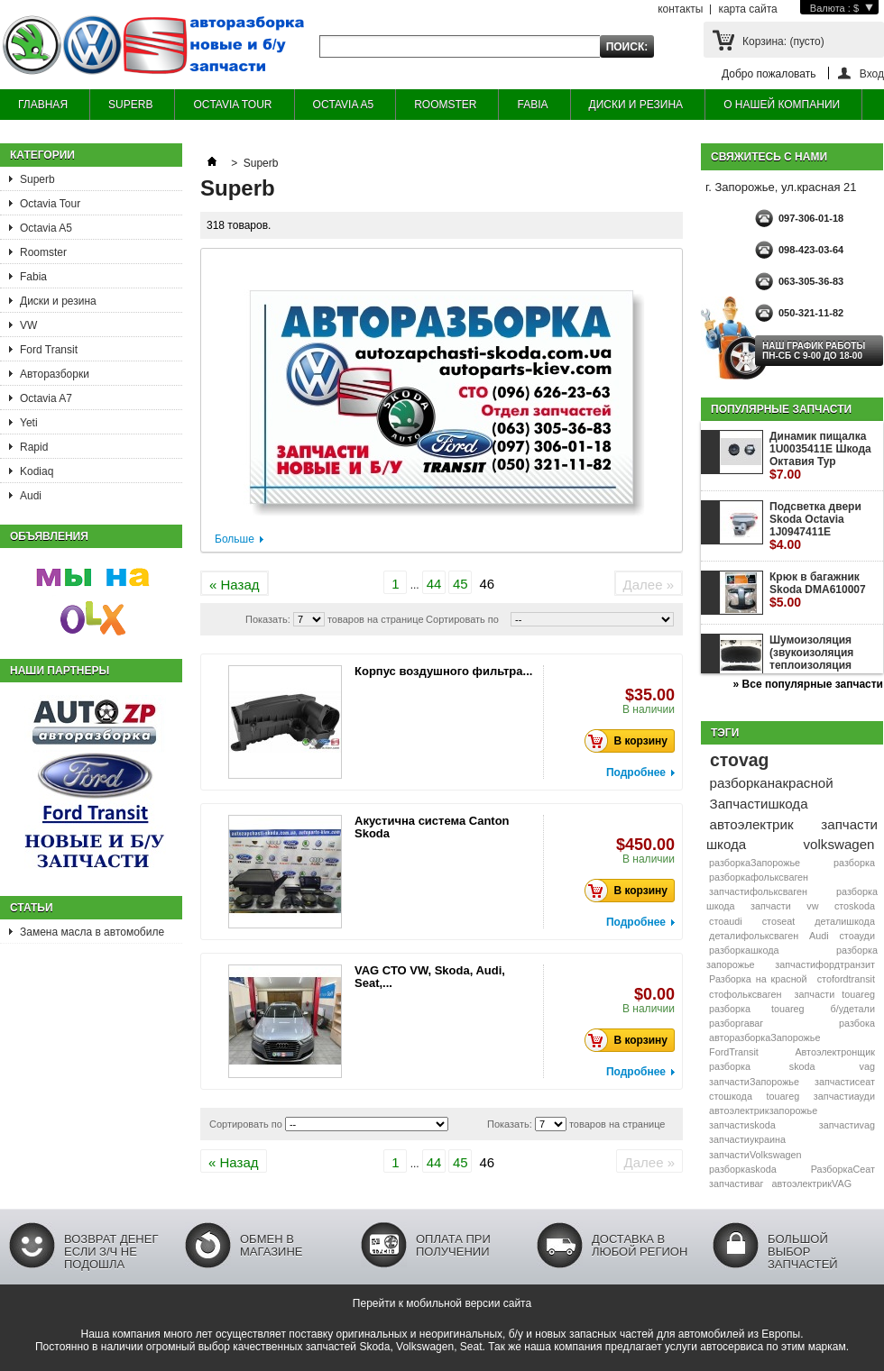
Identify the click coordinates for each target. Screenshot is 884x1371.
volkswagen (839, 844)
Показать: (267, 619)
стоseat (779, 921)
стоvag (739, 760)
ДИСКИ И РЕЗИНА (636, 104)
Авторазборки (54, 374)
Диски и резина (58, 301)
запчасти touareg (835, 994)
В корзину (631, 741)
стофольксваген (745, 994)
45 (460, 583)
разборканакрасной (771, 783)
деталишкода (845, 921)
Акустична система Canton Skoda (432, 827)
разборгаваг (736, 1023)
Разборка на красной (758, 978)
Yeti (29, 422)
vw (812, 905)
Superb (37, 179)
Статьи (31, 907)
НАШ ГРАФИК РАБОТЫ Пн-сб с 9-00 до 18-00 (813, 351)
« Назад (234, 584)
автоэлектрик (752, 824)
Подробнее (636, 772)
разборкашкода (743, 950)
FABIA (532, 104)
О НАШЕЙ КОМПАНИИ (781, 104)
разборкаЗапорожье (754, 862)
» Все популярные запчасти (808, 684)
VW (28, 325)
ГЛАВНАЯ (43, 104)
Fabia (33, 276)
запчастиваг (736, 1183)
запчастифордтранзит (825, 964)
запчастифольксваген (758, 891)
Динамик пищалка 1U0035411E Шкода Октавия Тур (820, 455)
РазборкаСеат (843, 1169)
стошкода (730, 1096)
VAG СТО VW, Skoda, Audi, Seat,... (430, 977)
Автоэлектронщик (835, 1052)
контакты (680, 9)
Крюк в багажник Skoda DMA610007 (817, 590)
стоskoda (854, 905)
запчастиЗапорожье (754, 1081)
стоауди (856, 935)
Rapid (34, 447)
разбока (857, 1023)
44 (434, 583)
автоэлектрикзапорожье (763, 1110)
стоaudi (725, 921)
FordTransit (734, 1052)
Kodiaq (36, 471)
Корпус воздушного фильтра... (443, 671)
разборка (854, 862)
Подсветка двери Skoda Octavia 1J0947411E (815, 526)
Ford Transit (49, 349)
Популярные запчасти (781, 409)
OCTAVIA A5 (343, 104)
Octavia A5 (46, 228)
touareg (783, 1096)
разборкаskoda (743, 1169)
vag (867, 1066)
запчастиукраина (747, 1139)
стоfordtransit (846, 978)
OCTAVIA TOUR (232, 104)
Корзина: (783, 41)
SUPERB (130, 104)
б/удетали (853, 1008)
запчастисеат (845, 1081)
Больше (234, 539)
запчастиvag (847, 1125)
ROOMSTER (445, 104)
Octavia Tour (50, 203)
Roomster (43, 252)
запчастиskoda (742, 1125)
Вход (872, 73)
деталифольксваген (753, 935)
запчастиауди (844, 1096)
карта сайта (747, 9)
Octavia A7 (46, 398)
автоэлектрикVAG (812, 1183)
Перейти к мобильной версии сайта (442, 1303)
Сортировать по (462, 619)
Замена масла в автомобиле (92, 932)
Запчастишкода (759, 803)
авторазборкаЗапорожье (764, 1037)
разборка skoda (762, 1066)
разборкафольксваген (758, 877)
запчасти (770, 905)
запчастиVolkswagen (755, 1154)
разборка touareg (756, 1008)
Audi (30, 495)
